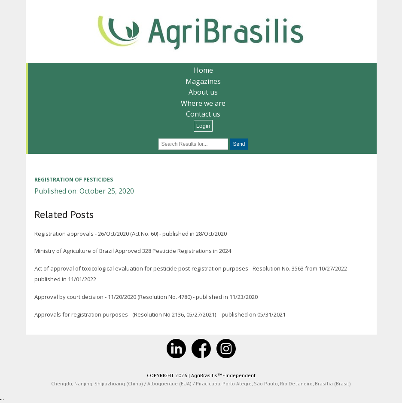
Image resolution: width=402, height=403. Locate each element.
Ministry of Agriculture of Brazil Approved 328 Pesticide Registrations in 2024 (132, 251)
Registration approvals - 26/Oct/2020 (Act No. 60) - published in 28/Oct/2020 (130, 233)
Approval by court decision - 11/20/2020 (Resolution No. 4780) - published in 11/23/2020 (146, 297)
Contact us (203, 114)
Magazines (203, 81)
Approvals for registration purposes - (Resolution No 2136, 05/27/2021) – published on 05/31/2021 (160, 314)
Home (203, 70)
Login (203, 126)
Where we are (203, 103)
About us (203, 92)
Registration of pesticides (73, 179)
